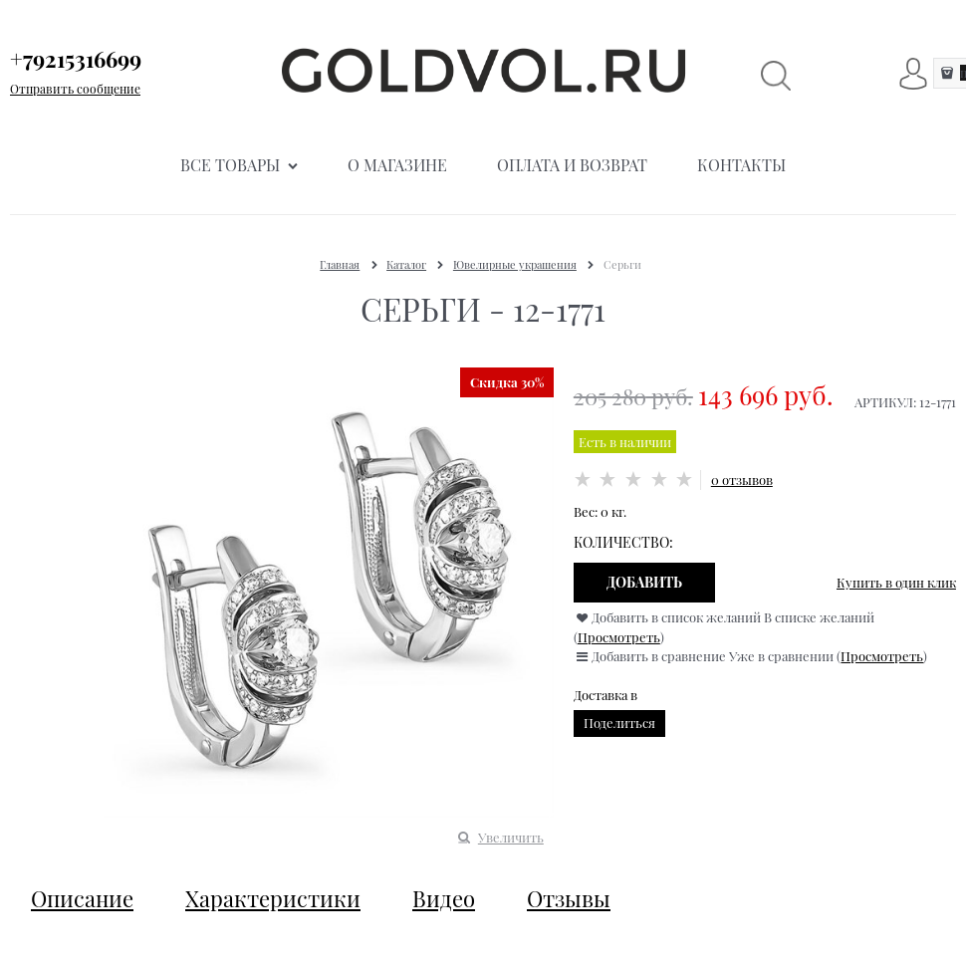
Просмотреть (619, 636)
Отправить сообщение (75, 89)
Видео (443, 898)
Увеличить (511, 837)
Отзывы (568, 898)
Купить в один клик (896, 582)
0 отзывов (742, 479)
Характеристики (273, 898)
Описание (82, 898)
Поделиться (619, 722)
